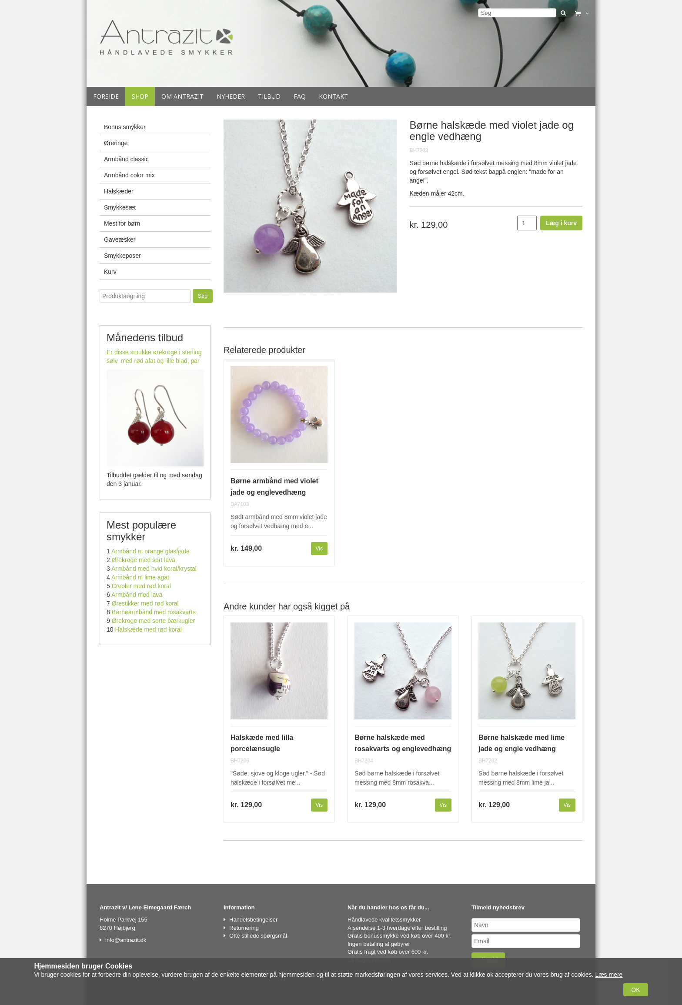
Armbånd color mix (129, 175)
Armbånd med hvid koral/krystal (154, 568)
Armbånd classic (126, 159)
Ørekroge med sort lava (143, 559)
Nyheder (231, 96)
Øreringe (115, 143)
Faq (300, 96)
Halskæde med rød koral (148, 629)
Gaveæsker (119, 239)
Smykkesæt (120, 207)
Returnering (244, 928)
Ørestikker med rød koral (145, 603)
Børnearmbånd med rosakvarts (154, 612)
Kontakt (333, 96)
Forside (106, 96)
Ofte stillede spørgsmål (258, 935)
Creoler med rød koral (141, 585)
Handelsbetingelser (253, 919)
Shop (140, 96)
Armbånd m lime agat (140, 577)
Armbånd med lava (137, 594)
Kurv (110, 271)
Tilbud (269, 96)
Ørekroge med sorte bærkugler (153, 620)
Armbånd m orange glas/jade (150, 551)
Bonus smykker (125, 126)
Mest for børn (122, 223)
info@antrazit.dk (125, 940)
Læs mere (608, 974)
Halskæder (119, 191)
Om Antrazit (182, 96)
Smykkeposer (122, 255)
